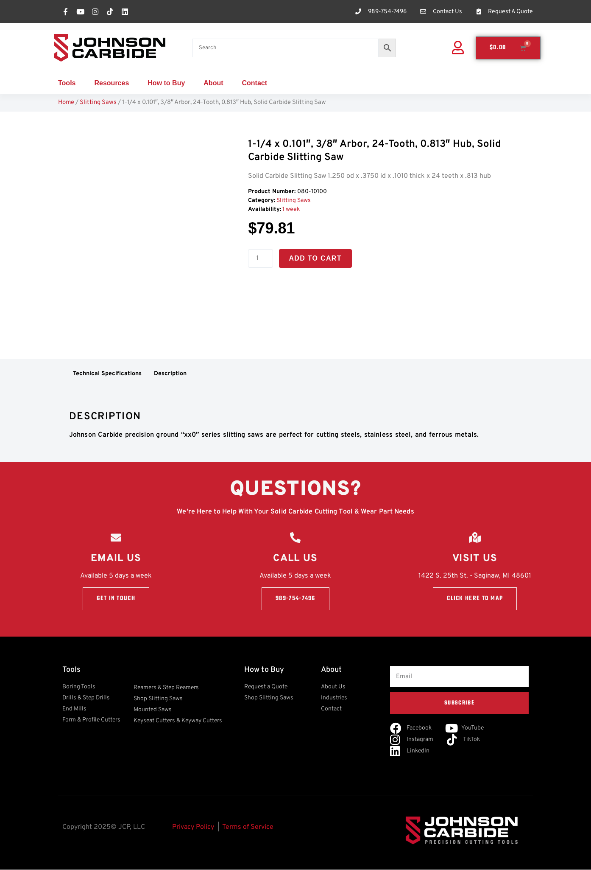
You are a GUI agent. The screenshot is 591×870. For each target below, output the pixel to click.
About (213, 83)
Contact (255, 83)
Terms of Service (247, 827)
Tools (66, 83)
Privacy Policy (193, 827)
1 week (291, 209)
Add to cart (315, 258)
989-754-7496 (295, 598)
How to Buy (166, 83)
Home (66, 102)
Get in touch (116, 598)
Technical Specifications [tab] (107, 373)
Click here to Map (475, 598)
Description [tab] (170, 373)
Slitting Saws (98, 102)
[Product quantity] (260, 258)
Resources (111, 83)
